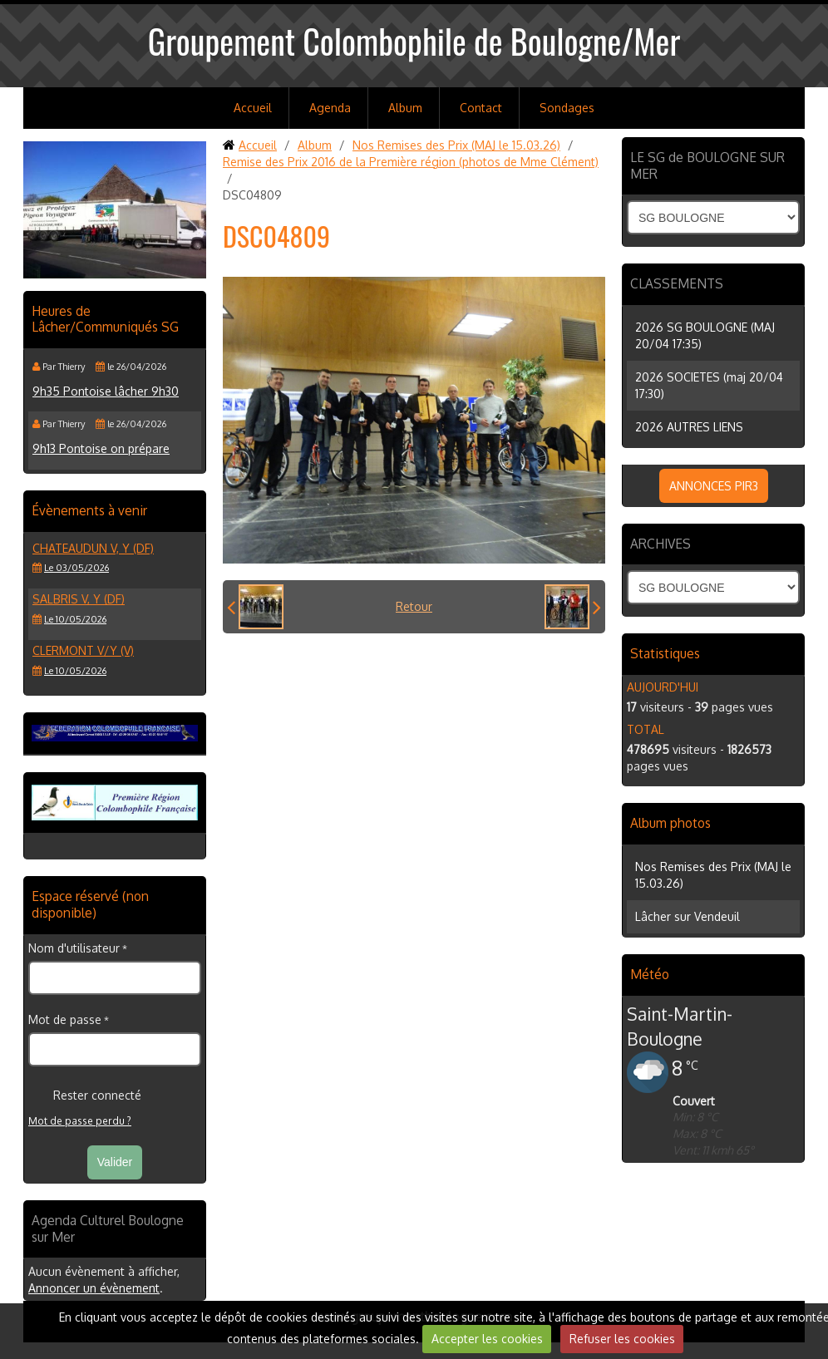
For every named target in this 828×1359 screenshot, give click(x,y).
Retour (414, 606)
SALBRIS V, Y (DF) (78, 599)
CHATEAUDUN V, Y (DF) (93, 548)
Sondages (567, 108)
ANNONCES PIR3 (713, 486)
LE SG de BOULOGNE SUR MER (707, 165)
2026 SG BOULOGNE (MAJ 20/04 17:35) (705, 335)
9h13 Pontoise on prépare (101, 448)
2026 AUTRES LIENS (689, 427)
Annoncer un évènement (94, 1288)
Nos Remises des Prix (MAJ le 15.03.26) (456, 145)
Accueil (253, 108)
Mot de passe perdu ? (79, 1121)
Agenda (330, 108)
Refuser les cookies (622, 1339)
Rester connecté (84, 1095)
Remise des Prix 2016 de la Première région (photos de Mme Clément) (411, 162)
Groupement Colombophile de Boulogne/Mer (414, 41)
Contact (481, 108)
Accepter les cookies (487, 1339)
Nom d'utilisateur (74, 948)
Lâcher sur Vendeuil (687, 916)
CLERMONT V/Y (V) (83, 650)
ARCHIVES (660, 543)
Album (405, 108)
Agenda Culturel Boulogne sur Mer (108, 1228)
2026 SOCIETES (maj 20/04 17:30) (709, 385)
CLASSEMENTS (676, 283)
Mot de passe (64, 1019)
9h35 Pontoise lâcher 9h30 (105, 391)
